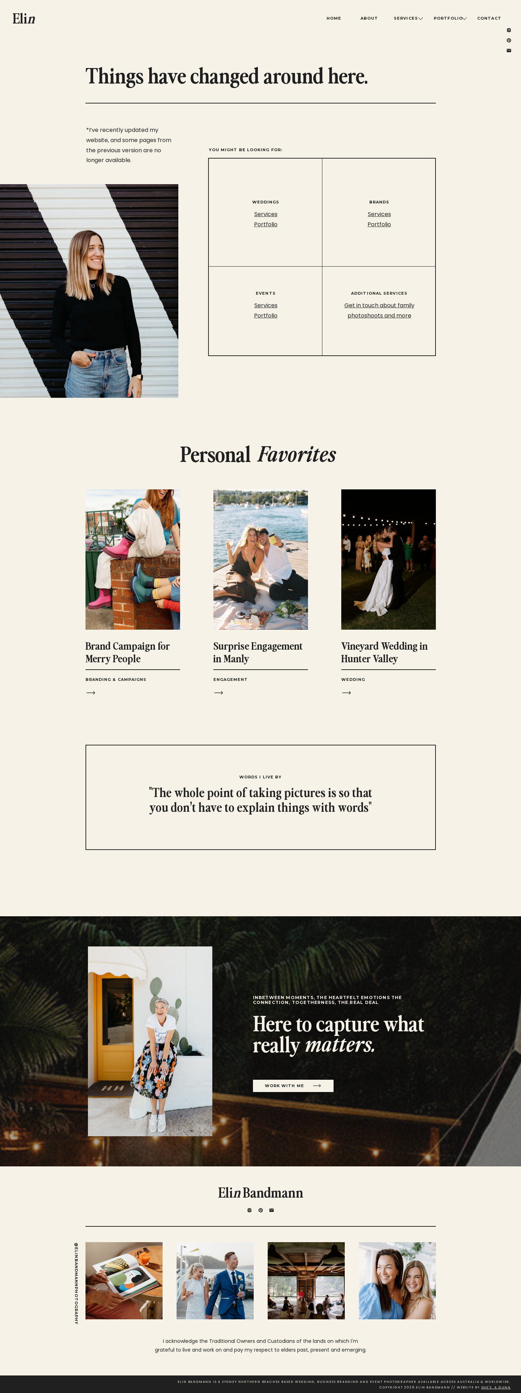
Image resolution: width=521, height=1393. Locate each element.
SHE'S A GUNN (496, 1387)
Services (379, 214)
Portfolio (379, 224)
